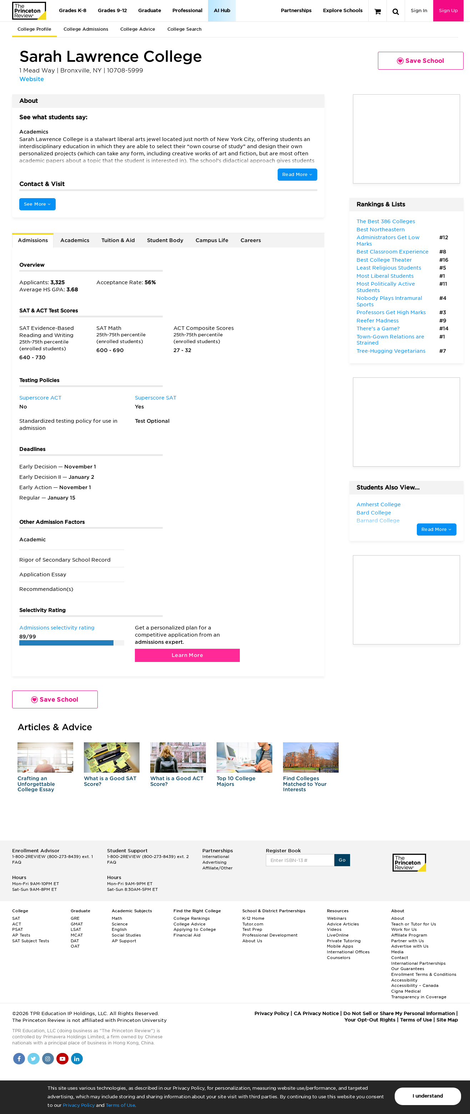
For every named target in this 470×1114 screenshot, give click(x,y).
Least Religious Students (389, 268)
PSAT (17, 929)
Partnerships (296, 10)
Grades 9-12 (112, 10)
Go (342, 860)
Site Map (447, 1020)
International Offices (348, 951)
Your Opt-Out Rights (369, 1020)
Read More (297, 174)
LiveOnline (338, 935)
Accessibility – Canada (415, 985)
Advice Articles (343, 924)
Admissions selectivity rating (57, 628)
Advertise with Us (410, 946)
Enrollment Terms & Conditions (423, 974)
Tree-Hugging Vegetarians (391, 351)
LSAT (76, 929)
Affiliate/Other (217, 867)
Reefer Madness (378, 320)
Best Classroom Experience (393, 252)
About (397, 918)
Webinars (337, 918)
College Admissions (86, 29)
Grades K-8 (72, 10)
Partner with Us (407, 940)
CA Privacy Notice (316, 1013)
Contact (399, 957)
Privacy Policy (79, 1105)
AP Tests (21, 935)
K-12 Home (253, 918)
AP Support (124, 940)
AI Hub (222, 10)
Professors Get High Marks (391, 312)
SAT (16, 918)
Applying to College (194, 929)
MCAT (77, 935)
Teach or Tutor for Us (413, 924)
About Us (252, 940)
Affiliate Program (409, 935)
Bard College (374, 513)
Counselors (338, 957)
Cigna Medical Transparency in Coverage (418, 994)
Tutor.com (252, 924)
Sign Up (448, 10)
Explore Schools (343, 10)
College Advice (137, 29)
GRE (75, 918)
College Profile (34, 29)
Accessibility (404, 980)
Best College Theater (384, 260)
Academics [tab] (74, 240)
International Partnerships (418, 963)
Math (117, 918)
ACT (16, 924)
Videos (334, 929)
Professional (187, 10)
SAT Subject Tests (30, 940)
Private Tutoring (344, 940)
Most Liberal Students (385, 276)
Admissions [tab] (33, 240)
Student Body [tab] (165, 240)
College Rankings (191, 918)
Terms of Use (120, 1105)
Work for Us (404, 929)
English (119, 929)
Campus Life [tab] (212, 240)
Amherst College (379, 504)
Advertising (214, 862)
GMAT (77, 924)
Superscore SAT (155, 398)
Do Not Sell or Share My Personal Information (399, 1013)
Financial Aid (187, 935)
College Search (184, 29)
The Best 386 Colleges (386, 221)
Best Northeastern (381, 229)
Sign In (419, 10)
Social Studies (126, 935)
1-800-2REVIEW (52, 856)
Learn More (187, 655)
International (215, 856)
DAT (75, 940)
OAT (75, 946)
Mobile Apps (340, 946)
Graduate (149, 10)
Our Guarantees (407, 968)
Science (120, 924)
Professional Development (270, 935)
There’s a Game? (378, 328)
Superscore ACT (40, 398)
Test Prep (252, 929)
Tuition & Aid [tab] (118, 240)
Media (397, 951)
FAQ (16, 862)
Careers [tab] (251, 240)
